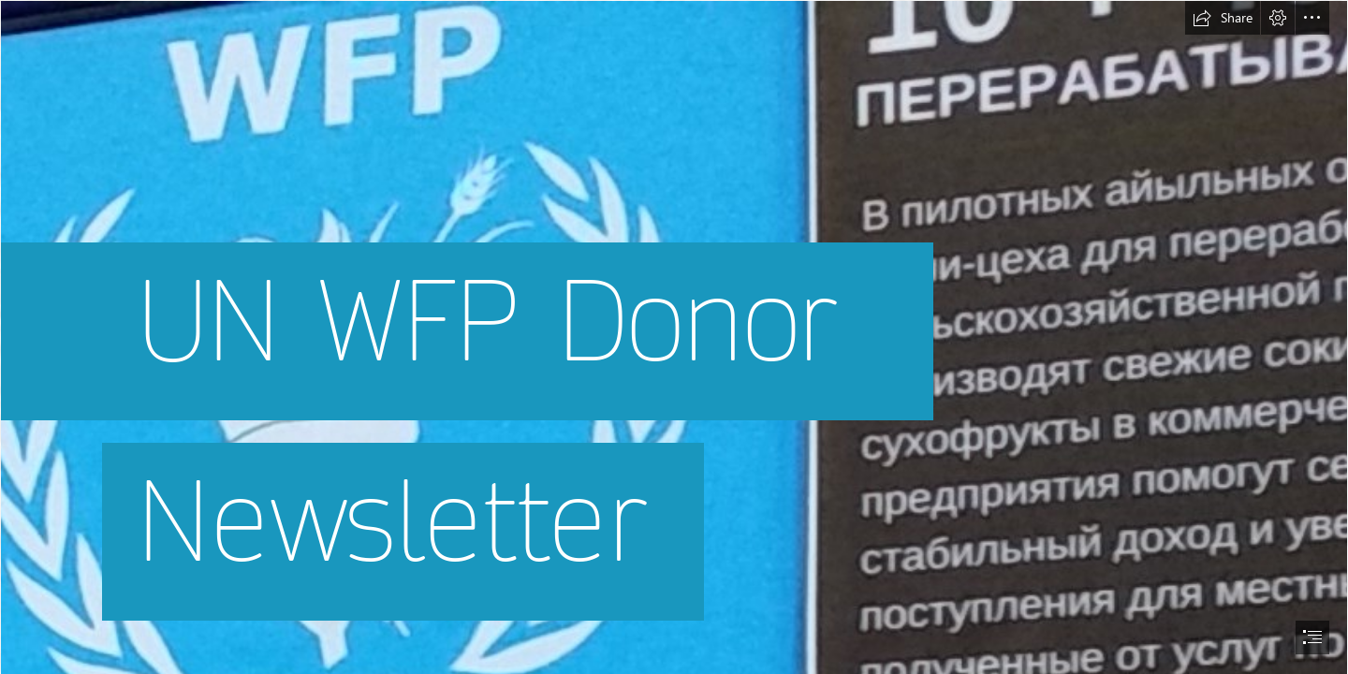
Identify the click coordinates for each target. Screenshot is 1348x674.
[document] (674, 337)
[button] (1222, 18)
